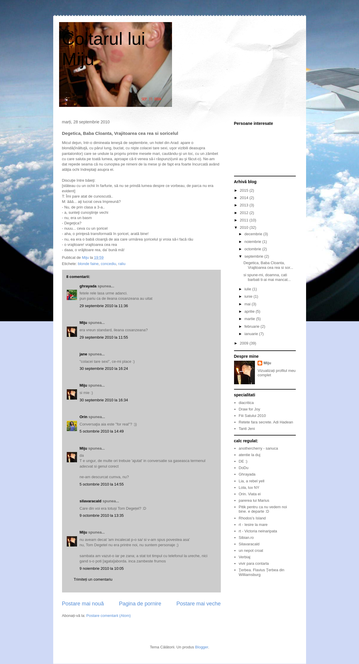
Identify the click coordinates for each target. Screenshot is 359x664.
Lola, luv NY (249, 487)
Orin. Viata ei (250, 494)
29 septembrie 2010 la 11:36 (104, 306)
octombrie (253, 249)
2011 (245, 220)
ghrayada (88, 286)
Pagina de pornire (140, 604)
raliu (122, 263)
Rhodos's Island (252, 518)
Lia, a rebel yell (251, 481)
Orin (84, 417)
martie (250, 319)
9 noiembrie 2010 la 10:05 (102, 568)
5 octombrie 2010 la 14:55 (102, 484)
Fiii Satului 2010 (252, 415)
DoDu (243, 468)
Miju (83, 322)
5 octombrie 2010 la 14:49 (102, 431)
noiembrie (253, 241)
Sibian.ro (246, 537)
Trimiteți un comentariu (93, 579)
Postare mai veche (198, 604)
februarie (252, 326)
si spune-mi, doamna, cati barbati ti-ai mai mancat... (267, 277)
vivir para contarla (254, 563)
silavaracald (90, 501)
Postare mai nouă (83, 604)
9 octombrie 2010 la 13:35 (102, 515)
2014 (245, 198)
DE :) (243, 461)
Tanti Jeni (247, 428)
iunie (248, 296)
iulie (248, 289)
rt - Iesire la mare (253, 524)
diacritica (246, 402)
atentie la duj (250, 455)
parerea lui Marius (254, 500)
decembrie (253, 234)
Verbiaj (245, 557)
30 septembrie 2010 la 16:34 (104, 400)
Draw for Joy (249, 409)
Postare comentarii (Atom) (108, 615)
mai (248, 304)
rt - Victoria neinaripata (258, 531)
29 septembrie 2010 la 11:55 (104, 337)
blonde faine (88, 263)
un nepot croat (251, 550)
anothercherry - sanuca (258, 448)
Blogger (201, 647)
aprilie (250, 311)
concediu (108, 263)
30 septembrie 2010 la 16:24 (104, 368)
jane (83, 354)
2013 (245, 205)
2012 (245, 213)
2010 (245, 227)
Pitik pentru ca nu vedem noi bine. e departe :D (263, 509)
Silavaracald (249, 544)
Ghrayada (247, 474)
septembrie (254, 256)
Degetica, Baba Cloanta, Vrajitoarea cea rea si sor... (268, 265)
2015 (245, 190)
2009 (245, 343)
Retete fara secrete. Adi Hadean (266, 422)
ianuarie (251, 334)
